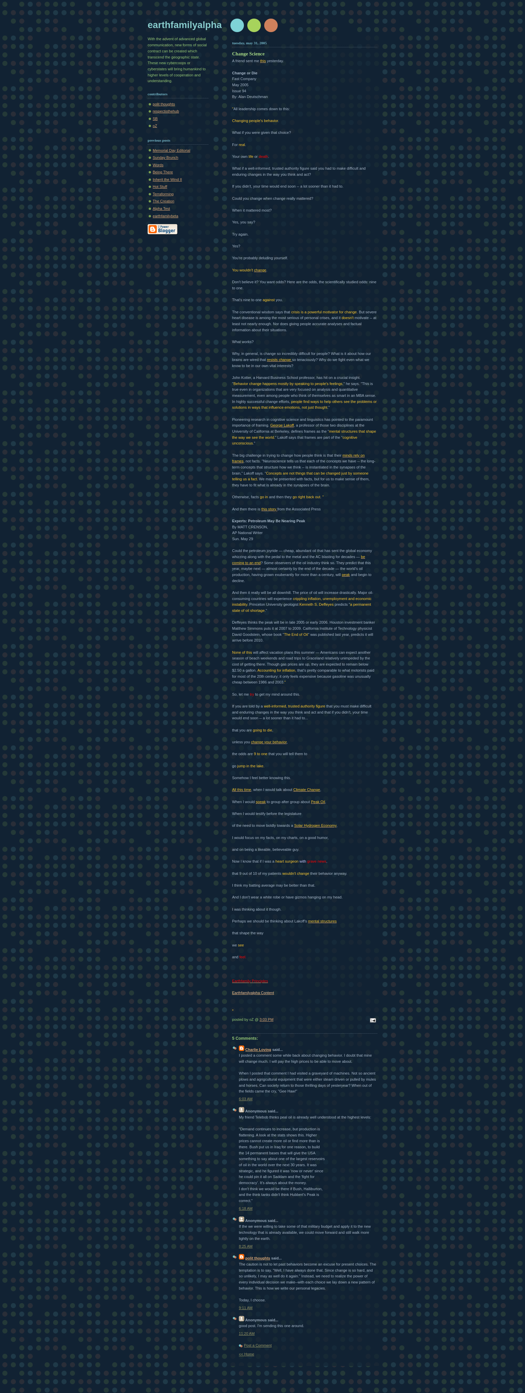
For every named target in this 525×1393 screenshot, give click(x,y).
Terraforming (163, 194)
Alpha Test (161, 209)
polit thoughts (164, 104)
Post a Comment (258, 1345)
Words (158, 165)
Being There (163, 172)
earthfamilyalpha (185, 25)
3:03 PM (266, 1019)
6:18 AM (246, 1208)
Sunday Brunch (165, 157)
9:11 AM (246, 1308)
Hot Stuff (160, 187)
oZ (155, 126)
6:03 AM (246, 1099)
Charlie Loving (258, 1050)
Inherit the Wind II (167, 179)
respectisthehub (166, 111)
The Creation (163, 201)
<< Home (246, 1354)
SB (155, 119)
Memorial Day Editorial (171, 150)
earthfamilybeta (165, 216)
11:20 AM (247, 1333)
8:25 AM (246, 1246)
